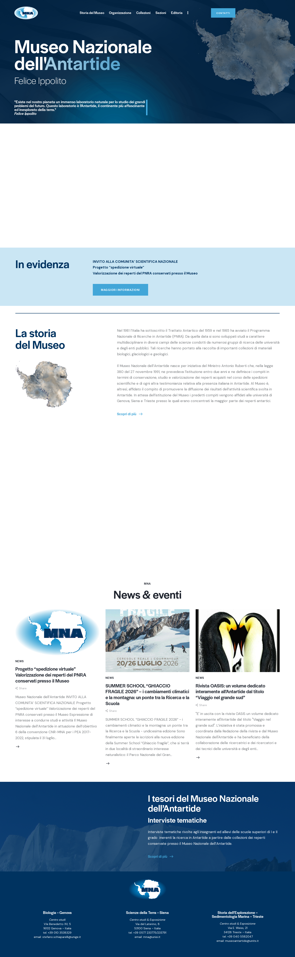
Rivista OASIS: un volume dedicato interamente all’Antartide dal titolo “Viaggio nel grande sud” (230, 691)
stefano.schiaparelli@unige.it (61, 937)
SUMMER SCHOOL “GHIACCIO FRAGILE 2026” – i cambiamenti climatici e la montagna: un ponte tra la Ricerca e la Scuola (147, 694)
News (19, 661)
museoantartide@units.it (242, 941)
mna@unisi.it (151, 937)
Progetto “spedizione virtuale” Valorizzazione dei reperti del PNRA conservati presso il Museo (50, 675)
